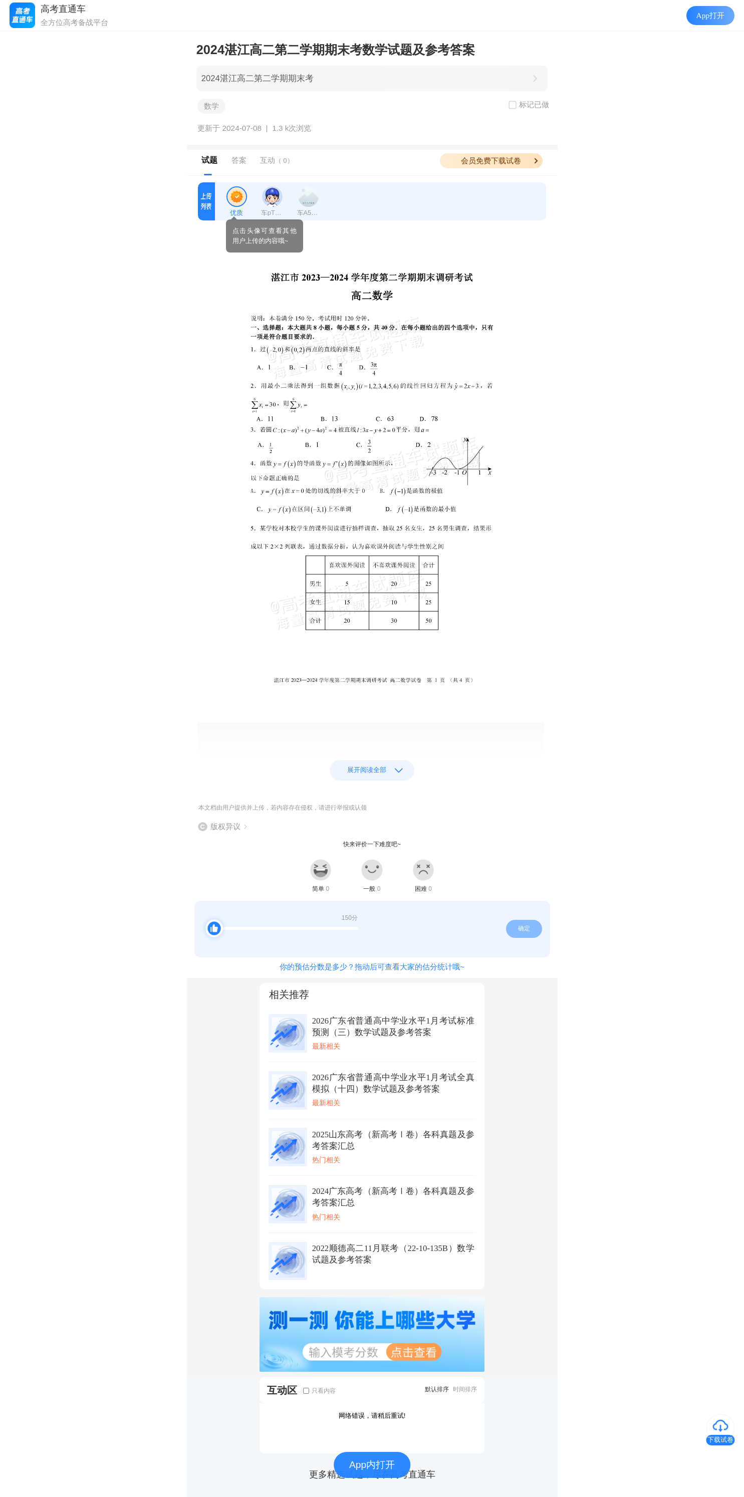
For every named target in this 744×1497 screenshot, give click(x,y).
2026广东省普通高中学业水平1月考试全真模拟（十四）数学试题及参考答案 (393, 1083)
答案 (238, 160)
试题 (209, 160)
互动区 (282, 1390)
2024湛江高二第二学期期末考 (257, 78)
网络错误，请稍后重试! (372, 1415)
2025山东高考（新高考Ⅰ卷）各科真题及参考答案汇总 (393, 1140)
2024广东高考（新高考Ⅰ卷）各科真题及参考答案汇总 (393, 1196)
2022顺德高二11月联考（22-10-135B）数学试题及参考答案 (393, 1254)
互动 (277, 160)
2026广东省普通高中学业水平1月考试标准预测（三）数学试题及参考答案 (393, 1026)
